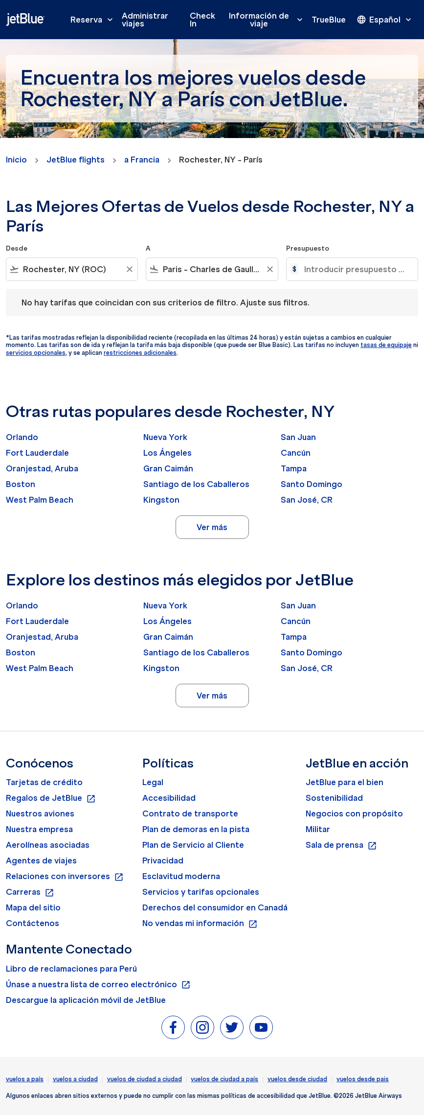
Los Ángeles (167, 453)
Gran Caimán (168, 468)
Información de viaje (268, 19)
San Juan (298, 437)
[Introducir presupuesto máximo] (356, 269)
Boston (20, 484)
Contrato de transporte (190, 813)
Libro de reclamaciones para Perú (71, 969)
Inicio (16, 159)
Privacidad (162, 860)
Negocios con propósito (354, 813)
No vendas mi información (200, 923)
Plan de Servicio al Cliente (193, 845)
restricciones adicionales (140, 352)
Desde (16, 248)
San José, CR (307, 500)
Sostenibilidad (334, 798)
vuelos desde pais (362, 1079)
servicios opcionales (36, 352)
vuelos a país (25, 1079)
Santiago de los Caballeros (196, 484)
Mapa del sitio (33, 907)
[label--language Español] (385, 19)
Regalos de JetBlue (51, 798)
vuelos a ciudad (75, 1079)
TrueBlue (329, 19)
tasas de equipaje (386, 344)
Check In (202, 19)
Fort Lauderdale (37, 453)
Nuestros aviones (40, 813)
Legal (152, 782)
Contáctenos (32, 923)
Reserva (94, 19)
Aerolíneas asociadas (47, 845)
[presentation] (385, 19)
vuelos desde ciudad (297, 1079)
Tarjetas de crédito (44, 782)
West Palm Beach (39, 500)
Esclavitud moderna (181, 876)
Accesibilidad (169, 798)
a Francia (141, 159)
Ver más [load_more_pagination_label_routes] (212, 527)
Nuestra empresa (39, 829)
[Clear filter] (129, 269)
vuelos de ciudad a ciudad (144, 1079)
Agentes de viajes (41, 860)
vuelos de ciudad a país (224, 1079)
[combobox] (72, 269)
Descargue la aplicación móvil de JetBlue (86, 1000)
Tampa (294, 468)
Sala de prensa (341, 845)
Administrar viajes (145, 19)
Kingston (161, 500)
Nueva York (165, 437)
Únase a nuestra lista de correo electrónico (98, 984)
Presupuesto (307, 248)
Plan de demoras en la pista (195, 829)
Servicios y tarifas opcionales (200, 892)
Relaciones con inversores (65, 876)
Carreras (30, 892)
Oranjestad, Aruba (42, 468)
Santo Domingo (311, 484)
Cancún (296, 453)
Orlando (22, 437)
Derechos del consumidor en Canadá (215, 907)
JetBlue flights (75, 159)
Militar (318, 829)
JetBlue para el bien (344, 782)
